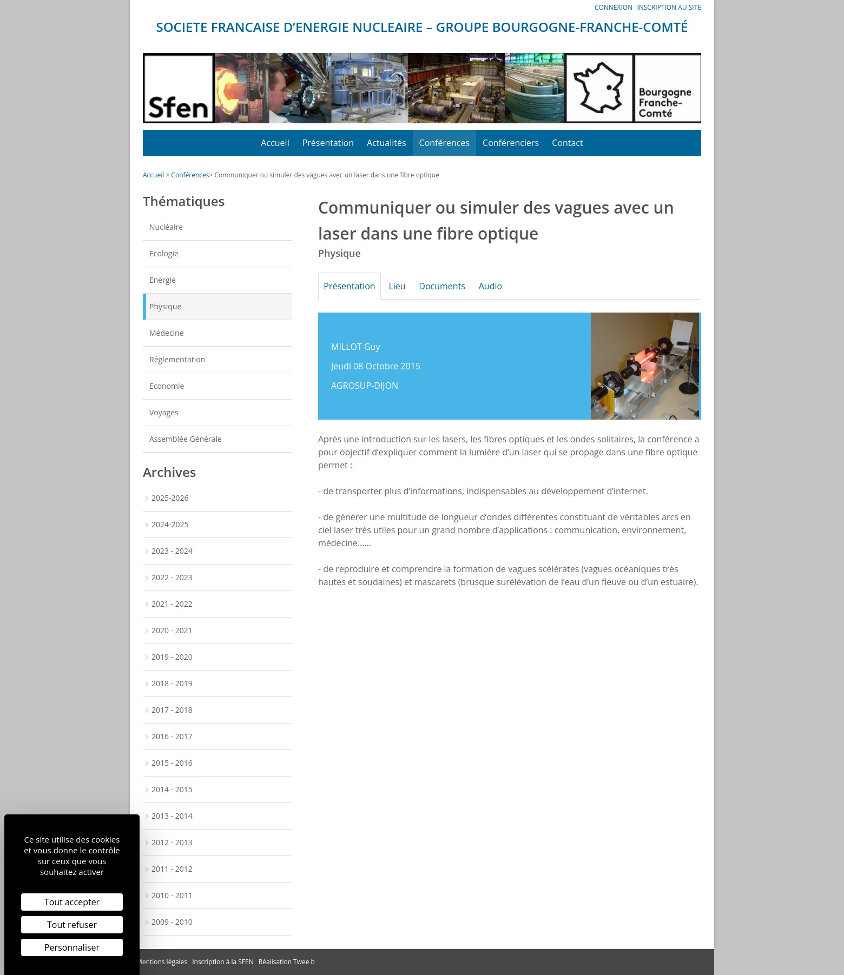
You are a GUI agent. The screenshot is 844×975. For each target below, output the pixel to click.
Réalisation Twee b (287, 961)
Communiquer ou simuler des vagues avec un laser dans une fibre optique (326, 175)
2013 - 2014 (172, 816)
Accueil (275, 143)
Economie (166, 386)
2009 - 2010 (172, 922)
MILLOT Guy (355, 347)
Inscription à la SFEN (223, 961)
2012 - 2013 (172, 842)
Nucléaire (166, 227)
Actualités (386, 143)
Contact (567, 143)
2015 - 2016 (172, 763)
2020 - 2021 (172, 630)
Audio (500, 286)
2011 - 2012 (172, 869)
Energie (162, 280)
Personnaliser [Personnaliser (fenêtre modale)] (72, 947)
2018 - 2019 (172, 683)
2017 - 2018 (172, 710)
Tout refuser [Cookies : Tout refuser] (72, 925)
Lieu (401, 286)
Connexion (613, 7)
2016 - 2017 (172, 736)
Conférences (444, 143)
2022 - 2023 (172, 577)
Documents (449, 286)
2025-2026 (170, 498)
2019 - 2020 (172, 657)
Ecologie (164, 253)
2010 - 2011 (172, 895)
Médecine (166, 333)
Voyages (164, 412)
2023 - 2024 (172, 551)
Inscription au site (669, 7)
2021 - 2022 (172, 604)
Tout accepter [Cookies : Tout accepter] (72, 902)
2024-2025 (170, 524)
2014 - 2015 (172, 789)
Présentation (328, 143)
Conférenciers (511, 143)
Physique (165, 306)
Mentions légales (161, 961)
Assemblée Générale (185, 439)
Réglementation (177, 359)
